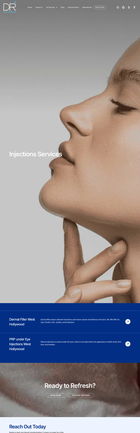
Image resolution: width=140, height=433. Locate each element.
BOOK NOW (99, 7)
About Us (39, 7)
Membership (87, 7)
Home (30, 7)
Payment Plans (73, 7)
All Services (51, 7)
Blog (62, 7)
